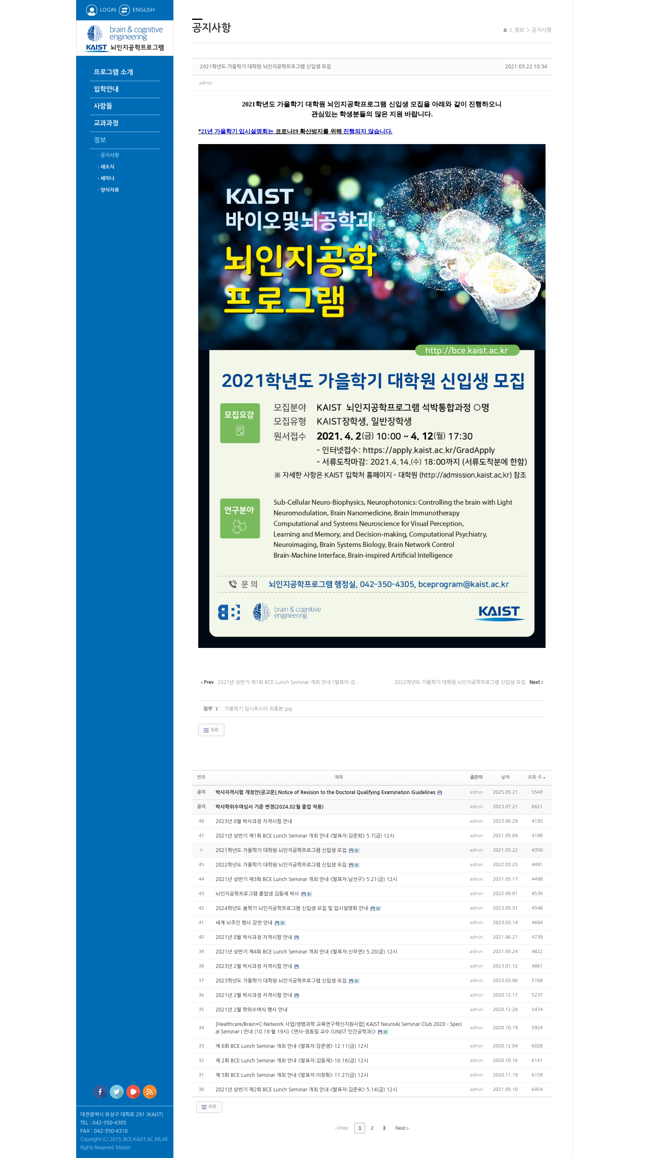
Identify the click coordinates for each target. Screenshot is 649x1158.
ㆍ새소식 (105, 166)
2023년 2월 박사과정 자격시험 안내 (255, 966)
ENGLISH (136, 9)
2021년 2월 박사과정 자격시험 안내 (255, 995)
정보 (100, 140)
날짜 (505, 777)
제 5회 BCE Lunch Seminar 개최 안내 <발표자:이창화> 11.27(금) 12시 (292, 1075)
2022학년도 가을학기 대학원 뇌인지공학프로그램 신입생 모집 (282, 864)
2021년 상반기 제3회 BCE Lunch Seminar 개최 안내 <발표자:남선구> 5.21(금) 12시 (306, 879)
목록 (210, 730)
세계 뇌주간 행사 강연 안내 (245, 922)
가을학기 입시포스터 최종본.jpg (258, 708)
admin (205, 83)
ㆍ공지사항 (107, 155)
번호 (201, 777)
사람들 (103, 106)
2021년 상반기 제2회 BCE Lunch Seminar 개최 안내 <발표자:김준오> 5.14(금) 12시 (306, 1089)
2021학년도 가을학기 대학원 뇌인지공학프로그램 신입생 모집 (265, 66)
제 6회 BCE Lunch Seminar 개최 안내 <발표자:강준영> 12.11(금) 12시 (292, 1046)
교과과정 (106, 123)
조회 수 (537, 777)
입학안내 (106, 89)
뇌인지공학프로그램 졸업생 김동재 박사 (258, 893)
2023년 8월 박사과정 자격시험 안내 (254, 821)
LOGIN (101, 9)
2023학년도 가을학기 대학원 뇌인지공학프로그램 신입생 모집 (282, 980)
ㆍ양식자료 (107, 190)
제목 (338, 777)
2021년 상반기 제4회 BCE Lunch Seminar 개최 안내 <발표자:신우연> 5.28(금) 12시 (306, 951)
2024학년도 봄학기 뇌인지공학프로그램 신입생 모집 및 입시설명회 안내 (293, 908)
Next (402, 1128)
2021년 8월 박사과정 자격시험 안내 (255, 937)
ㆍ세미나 (105, 178)
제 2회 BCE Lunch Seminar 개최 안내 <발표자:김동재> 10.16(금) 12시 (292, 1060)
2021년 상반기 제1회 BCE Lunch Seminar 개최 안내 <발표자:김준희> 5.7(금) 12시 (305, 835)
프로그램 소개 (113, 72)
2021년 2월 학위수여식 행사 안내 (252, 1009)
